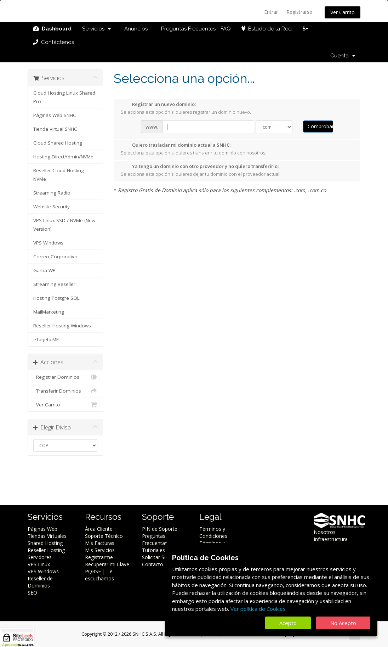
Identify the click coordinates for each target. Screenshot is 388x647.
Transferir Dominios (65, 391)
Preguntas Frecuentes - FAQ (194, 29)
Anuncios (134, 29)
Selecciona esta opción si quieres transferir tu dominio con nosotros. (193, 149)
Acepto (288, 622)
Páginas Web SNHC (54, 115)
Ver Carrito (342, 12)
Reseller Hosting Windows (62, 325)
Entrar (271, 12)
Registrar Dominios (65, 377)
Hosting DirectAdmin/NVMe (63, 156)
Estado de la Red (266, 29)
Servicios (96, 29)
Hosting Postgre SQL (56, 298)
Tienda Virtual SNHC (55, 129)
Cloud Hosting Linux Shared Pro (64, 97)
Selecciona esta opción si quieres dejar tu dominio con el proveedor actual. (200, 170)
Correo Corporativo (55, 256)
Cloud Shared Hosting (57, 143)
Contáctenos (53, 42)
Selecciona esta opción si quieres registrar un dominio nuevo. (186, 108)
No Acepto (343, 622)
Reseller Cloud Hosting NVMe (58, 174)
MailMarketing (48, 312)
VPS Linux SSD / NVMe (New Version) (64, 224)
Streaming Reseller (54, 284)
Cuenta (342, 55)
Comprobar (320, 126)
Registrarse (299, 12)
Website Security (51, 206)
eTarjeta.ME (46, 339)
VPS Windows (48, 243)
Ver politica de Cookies (258, 608)
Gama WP (44, 270)
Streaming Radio (51, 193)
